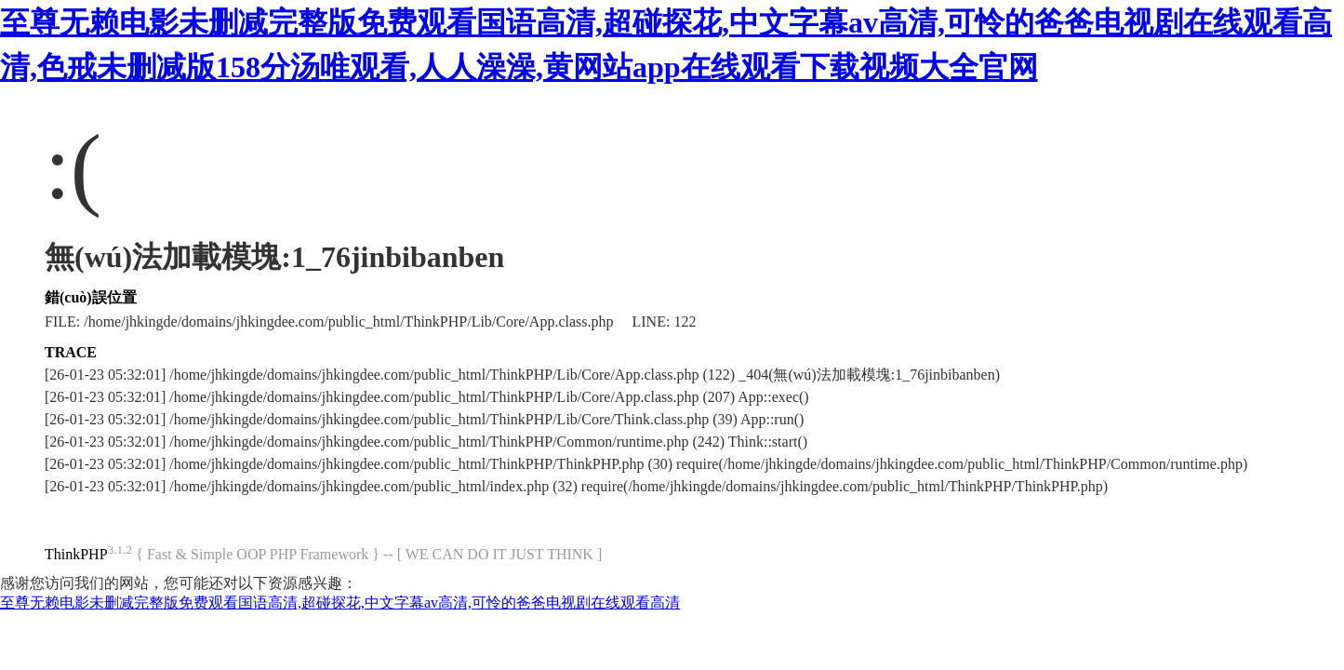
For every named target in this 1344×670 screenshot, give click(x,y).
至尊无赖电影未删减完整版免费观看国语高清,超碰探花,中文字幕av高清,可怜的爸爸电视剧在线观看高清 (340, 602)
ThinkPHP (76, 554)
